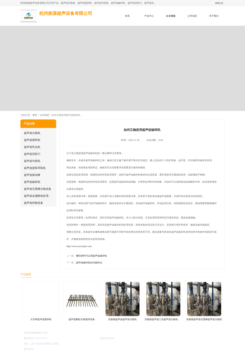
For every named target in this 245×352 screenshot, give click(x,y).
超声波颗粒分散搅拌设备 (82, 319)
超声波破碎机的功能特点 (89, 262)
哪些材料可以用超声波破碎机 (91, 256)
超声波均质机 (32, 160)
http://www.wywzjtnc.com (79, 246)
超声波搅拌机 (32, 140)
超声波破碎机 (32, 181)
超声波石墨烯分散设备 (37, 188)
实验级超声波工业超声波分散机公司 (164, 319)
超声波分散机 (32, 133)
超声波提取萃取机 (35, 167)
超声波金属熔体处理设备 (39, 195)
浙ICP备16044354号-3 (58, 338)
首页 (127, 16)
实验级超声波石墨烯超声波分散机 (204, 319)
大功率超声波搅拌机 (41, 319)
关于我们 (214, 16)
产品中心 (149, 16)
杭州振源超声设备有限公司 (84, 338)
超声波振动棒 (32, 174)
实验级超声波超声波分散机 (122, 319)
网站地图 (76, 349)
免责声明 (53, 349)
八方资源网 (42, 349)
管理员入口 (65, 349)
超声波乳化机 (32, 147)
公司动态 (192, 16)
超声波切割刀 (32, 153)
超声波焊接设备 (33, 202)
